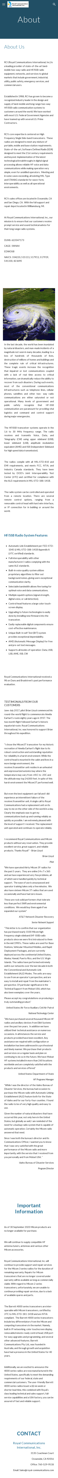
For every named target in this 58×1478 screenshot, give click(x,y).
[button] (3, 4)
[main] (29, 19)
